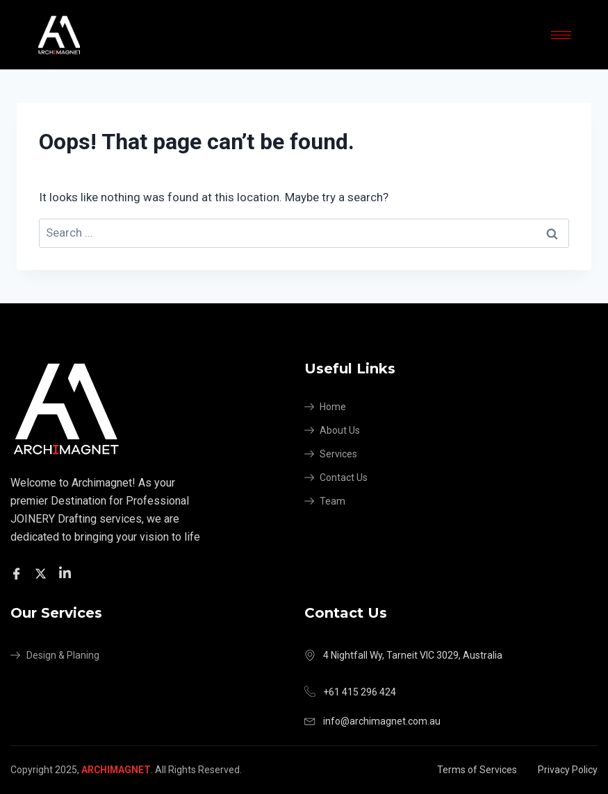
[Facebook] (18, 573)
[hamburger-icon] (561, 35)
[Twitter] (43, 573)
